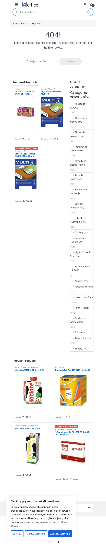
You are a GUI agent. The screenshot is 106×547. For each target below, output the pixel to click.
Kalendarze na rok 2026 (80, 268)
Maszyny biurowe (81, 286)
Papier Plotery (79, 307)
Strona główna (20, 23)
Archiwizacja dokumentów (78, 148)
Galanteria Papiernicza (77, 240)
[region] (41, 518)
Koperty (76, 281)
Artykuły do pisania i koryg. (78, 163)
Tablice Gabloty (80, 338)
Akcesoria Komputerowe (77, 134)
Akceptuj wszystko (60, 533)
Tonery (76, 348)
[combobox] (48, 12)
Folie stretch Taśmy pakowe (78, 220)
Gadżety (76, 232)
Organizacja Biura (81, 297)
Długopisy (59, 367)
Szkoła (76, 332)
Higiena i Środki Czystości (80, 254)
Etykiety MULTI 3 (48, 89)
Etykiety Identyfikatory (77, 205)
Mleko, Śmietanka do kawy (26, 367)
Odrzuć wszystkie (36, 533)
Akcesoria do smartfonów (79, 120)
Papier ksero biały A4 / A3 (66, 429)
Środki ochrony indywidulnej (80, 320)
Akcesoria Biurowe (77, 105)
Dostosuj (17, 533)
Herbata (18, 89)
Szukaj (88, 12)
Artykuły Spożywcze (76, 177)
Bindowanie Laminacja (78, 191)
